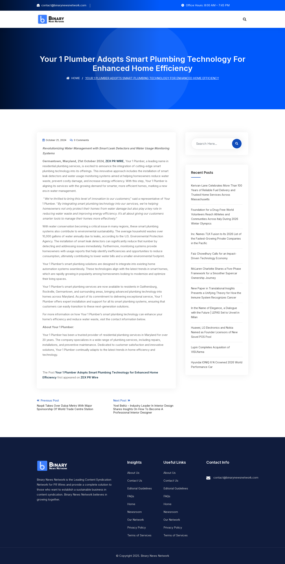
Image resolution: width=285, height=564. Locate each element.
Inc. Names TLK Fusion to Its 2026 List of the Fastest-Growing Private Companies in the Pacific (216, 238)
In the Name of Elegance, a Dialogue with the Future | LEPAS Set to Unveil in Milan (215, 312)
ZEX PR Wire (89, 377)
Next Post (144, 406)
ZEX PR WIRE (114, 161)
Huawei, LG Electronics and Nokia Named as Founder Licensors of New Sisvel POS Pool (214, 332)
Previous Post (68, 405)
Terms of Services (139, 535)
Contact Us (134, 480)
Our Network (135, 519)
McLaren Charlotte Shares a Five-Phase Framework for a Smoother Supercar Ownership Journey (216, 273)
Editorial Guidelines (139, 488)
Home (73, 78)
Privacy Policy (136, 527)
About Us (133, 473)
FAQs (130, 496)
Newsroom (134, 512)
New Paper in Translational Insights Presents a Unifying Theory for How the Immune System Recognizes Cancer (216, 293)
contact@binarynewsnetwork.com (235, 477)
